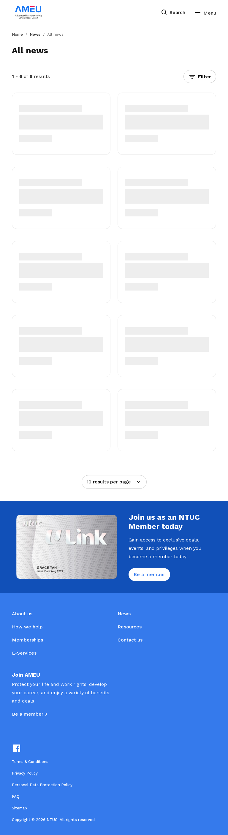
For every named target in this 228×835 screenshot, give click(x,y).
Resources (130, 627)
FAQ (16, 796)
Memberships (27, 640)
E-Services (24, 653)
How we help (27, 627)
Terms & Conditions (30, 761)
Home (17, 34)
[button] (199, 76)
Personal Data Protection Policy (42, 785)
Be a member (27, 714)
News (35, 34)
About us (22, 614)
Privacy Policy (25, 773)
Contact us (130, 640)
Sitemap (19, 808)
